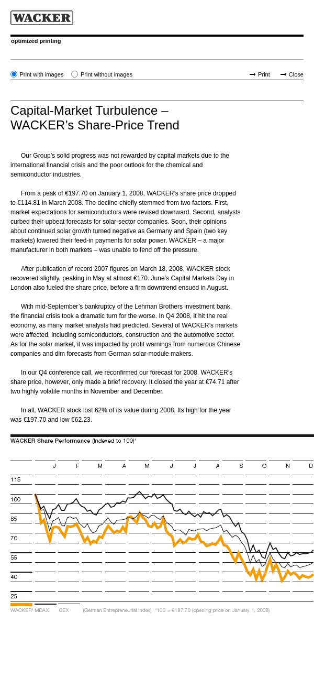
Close (296, 74)
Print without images (106, 74)
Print (264, 74)
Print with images (41, 74)
